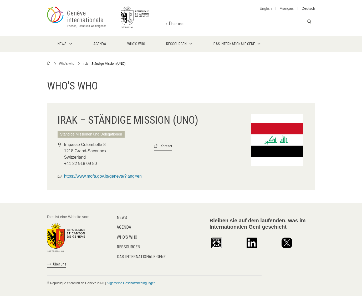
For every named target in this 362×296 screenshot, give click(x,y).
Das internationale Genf (141, 256)
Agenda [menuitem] (99, 44)
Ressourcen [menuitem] (176, 44)
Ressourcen (128, 246)
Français (286, 8)
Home (49, 63)
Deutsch (308, 8)
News (122, 217)
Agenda (124, 227)
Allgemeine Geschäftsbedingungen (130, 283)
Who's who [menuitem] (136, 44)
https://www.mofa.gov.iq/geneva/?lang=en (103, 176)
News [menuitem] (62, 44)
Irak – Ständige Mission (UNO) (104, 64)
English (266, 8)
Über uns (176, 23)
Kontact (166, 146)
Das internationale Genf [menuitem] (234, 44)
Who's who (66, 64)
